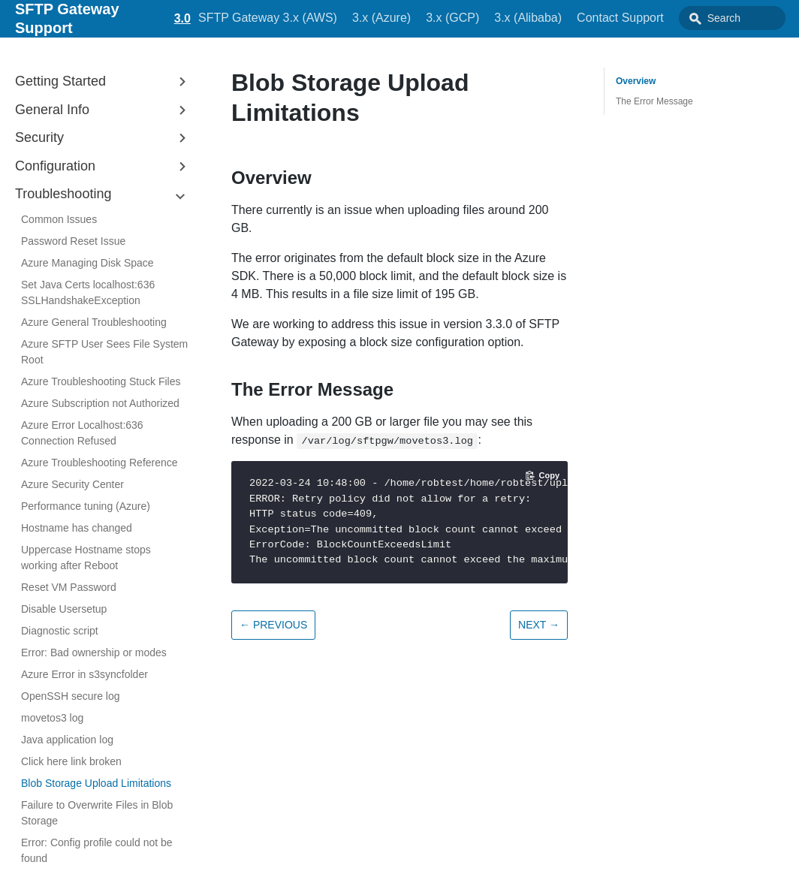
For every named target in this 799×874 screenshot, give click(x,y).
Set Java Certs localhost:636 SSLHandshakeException (88, 292)
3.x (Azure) (359, 17)
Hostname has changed (76, 528)
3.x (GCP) (430, 17)
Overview (636, 81)
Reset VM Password (68, 587)
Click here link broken (71, 761)
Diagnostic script (59, 631)
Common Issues (59, 219)
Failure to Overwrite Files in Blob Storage (97, 813)
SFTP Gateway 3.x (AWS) (245, 17)
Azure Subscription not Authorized (100, 403)
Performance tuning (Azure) (85, 506)
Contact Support (597, 17)
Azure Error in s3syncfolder (84, 674)
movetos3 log (52, 718)
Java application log (67, 740)
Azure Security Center (72, 484)
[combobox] (720, 18)
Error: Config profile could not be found (97, 850)
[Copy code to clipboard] (542, 475)
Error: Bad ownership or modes (94, 652)
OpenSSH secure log (70, 696)
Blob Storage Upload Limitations (96, 783)
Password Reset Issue (73, 241)
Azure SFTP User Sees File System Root (104, 352)
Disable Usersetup (64, 609)
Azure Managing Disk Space (87, 263)
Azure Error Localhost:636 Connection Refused (82, 433)
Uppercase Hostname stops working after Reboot (86, 557)
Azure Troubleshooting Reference (99, 463)
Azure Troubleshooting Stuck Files (100, 381)
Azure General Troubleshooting (94, 322)
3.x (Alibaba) (506, 17)
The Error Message (654, 101)
